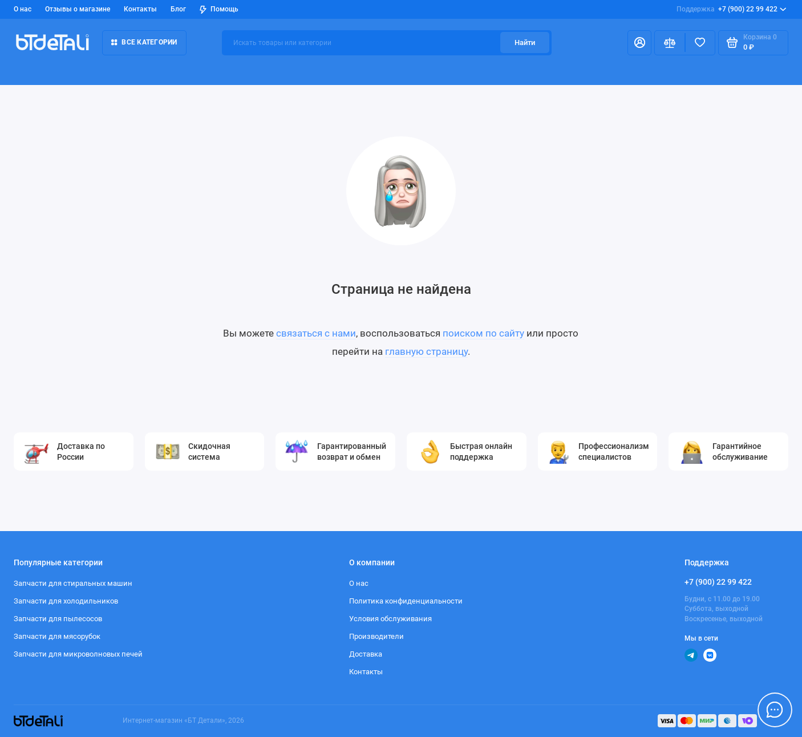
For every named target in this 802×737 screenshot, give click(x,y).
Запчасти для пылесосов (58, 618)
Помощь (219, 9)
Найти (525, 42)
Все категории (144, 42)
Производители (376, 636)
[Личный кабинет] (639, 42)
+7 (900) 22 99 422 (731, 9)
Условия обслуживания (390, 618)
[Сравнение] (669, 42)
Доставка (365, 654)
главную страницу (426, 351)
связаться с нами (316, 333)
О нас (22, 9)
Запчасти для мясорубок (57, 636)
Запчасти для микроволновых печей (78, 654)
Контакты (140, 9)
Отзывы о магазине (77, 9)
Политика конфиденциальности (406, 601)
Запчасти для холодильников (66, 601)
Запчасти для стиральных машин (73, 583)
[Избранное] (700, 42)
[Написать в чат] (775, 710)
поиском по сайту (483, 333)
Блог (178, 9)
